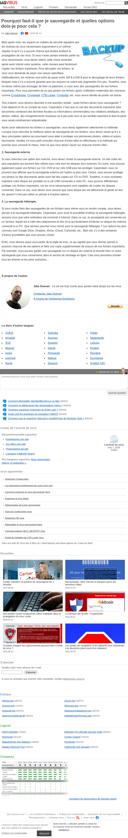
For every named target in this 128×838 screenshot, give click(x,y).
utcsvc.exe (69, 700)
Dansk (51, 348)
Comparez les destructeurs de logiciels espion (93, 798)
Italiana (52, 358)
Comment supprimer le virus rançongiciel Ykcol (27, 492)
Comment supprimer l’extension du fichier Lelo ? (33, 409)
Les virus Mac (89, 12)
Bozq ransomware (40, 459)
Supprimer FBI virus (14, 518)
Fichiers (53, 7)
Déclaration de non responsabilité (104, 814)
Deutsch (53, 363)
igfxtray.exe (8, 700)
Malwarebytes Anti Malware (16, 742)
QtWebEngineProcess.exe (78, 715)
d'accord (44, 833)
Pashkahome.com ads (17, 439)
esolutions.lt (63, 830)
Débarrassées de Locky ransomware (22, 505)
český (8, 353)
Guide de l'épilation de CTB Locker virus (24, 537)
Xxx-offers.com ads (16, 444)
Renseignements (37, 817)
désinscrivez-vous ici (73, 679)
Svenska (53, 333)
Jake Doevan (11, 33)
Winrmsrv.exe (71, 705)
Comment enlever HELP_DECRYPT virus (25, 531)
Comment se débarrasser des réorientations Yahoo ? (35, 405)
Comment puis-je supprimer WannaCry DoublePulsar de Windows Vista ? (46, 418)
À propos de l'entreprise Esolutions (54, 298)
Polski (93, 333)
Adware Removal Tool (13, 747)
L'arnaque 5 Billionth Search (20, 453)
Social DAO (90, 7)
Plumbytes (69, 742)
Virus (24, 7)
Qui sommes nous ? (16, 814)
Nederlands (97, 338)
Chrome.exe (8, 705)
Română (95, 353)
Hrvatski (10, 338)
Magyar (9, 348)
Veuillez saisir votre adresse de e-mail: (22, 667)
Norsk (8, 363)
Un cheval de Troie (113, 12)
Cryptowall (34, 95)
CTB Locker (48, 95)
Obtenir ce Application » (14, 463)
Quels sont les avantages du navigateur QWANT (33, 414)
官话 (8, 343)
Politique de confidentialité (14, 833)
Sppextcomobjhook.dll (13, 715)
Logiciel (38, 7)
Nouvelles (9, 7)
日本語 (9, 333)
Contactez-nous (56, 817)
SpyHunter (7, 737)
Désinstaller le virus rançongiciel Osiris (23, 524)
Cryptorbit (62, 95)
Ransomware (26, 12)
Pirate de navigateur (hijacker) (57, 12)
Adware (9, 12)
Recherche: (99, 3)
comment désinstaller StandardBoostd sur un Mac (34, 401)
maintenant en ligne (108, 372)
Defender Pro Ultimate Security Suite (83, 732)
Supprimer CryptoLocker (16, 479)
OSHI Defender (10, 732)
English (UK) (97, 363)
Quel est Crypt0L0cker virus (18, 511)
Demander (71, 7)
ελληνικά (10, 358)
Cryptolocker (18, 95)
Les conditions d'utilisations (43, 814)
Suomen (53, 338)
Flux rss (73, 817)
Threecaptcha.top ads (17, 449)
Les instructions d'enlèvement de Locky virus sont (29, 485)
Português (54, 353)
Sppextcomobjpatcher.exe (77, 710)
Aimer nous (91, 817)
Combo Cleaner (72, 737)
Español (53, 343)
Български (96, 358)
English (94, 348)
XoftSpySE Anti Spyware (77, 747)
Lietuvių (94, 343)
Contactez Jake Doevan (48, 293)
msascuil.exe (9, 710)
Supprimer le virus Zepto (17, 498)
